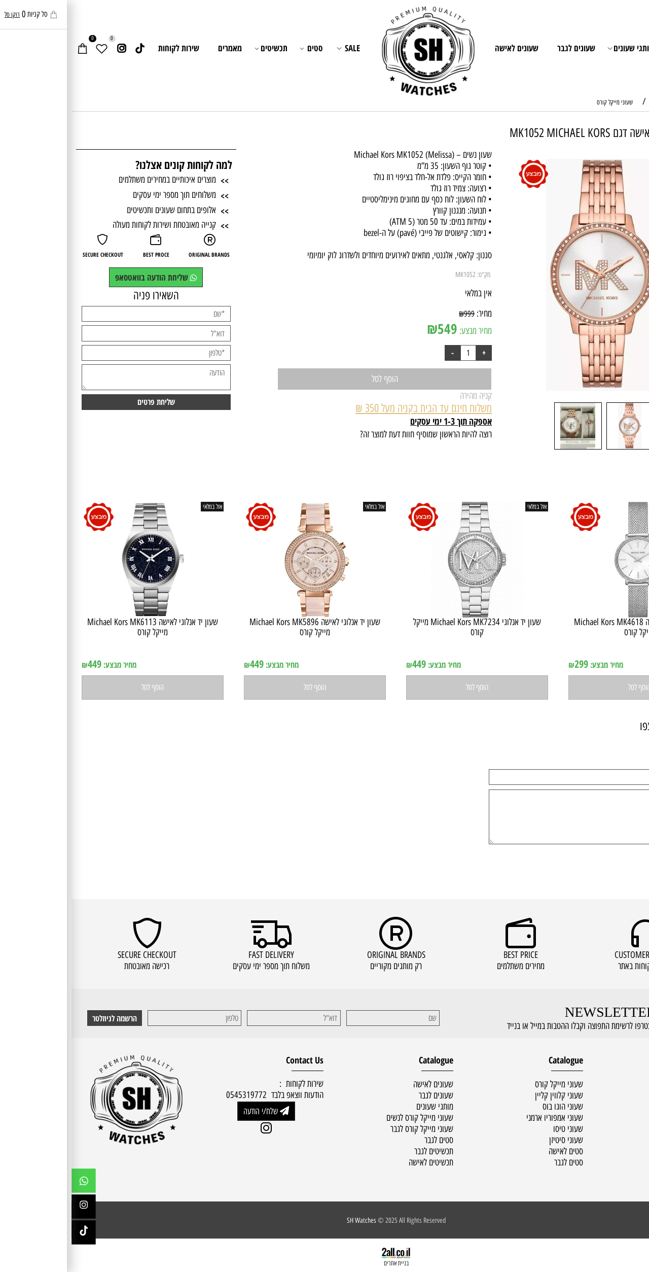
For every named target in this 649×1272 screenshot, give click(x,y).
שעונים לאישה (445, 48)
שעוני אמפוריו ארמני (483, 1117)
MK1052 (394, 274)
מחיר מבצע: (403, 330)
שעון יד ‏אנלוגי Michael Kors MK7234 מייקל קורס (406, 626)
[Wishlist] (30, 48)
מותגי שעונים (559, 48)
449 (347, 664)
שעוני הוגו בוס (491, 1106)
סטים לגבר (497, 1162)
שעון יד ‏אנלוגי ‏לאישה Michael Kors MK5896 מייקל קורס (243, 626)
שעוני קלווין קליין (487, 1095)
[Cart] (11, 48)
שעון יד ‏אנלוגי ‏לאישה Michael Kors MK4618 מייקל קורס (567, 626)
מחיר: (411, 313)
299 (510, 664)
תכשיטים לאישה (359, 1162)
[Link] (68, 48)
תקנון (634, 1106)
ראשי (610, 48)
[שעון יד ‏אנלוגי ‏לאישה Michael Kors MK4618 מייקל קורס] (568, 614)
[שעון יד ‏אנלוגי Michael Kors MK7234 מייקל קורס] (405, 614)
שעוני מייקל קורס (487, 1084)
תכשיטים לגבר (362, 1151)
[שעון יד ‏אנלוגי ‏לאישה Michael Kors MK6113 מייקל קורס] (81, 614)
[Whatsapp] (12, 1183)
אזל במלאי (623, 163)
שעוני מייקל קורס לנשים (348, 1117)
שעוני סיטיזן (495, 1140)
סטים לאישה (494, 1151)
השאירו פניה (84, 295)
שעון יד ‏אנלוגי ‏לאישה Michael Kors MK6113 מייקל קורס (81, 626)
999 (397, 313)
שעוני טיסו (497, 1129)
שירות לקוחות (107, 48)
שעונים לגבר (505, 48)
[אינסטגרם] (50, 48)
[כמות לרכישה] (397, 353)
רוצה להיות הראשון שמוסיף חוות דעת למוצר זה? (354, 434)
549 (376, 328)
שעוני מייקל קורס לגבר (350, 1129)
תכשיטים (199, 48)
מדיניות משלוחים (618, 1095)
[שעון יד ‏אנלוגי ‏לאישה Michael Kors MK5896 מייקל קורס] (243, 614)
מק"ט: (412, 274)
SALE (277, 48)
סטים (240, 48)
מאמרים (158, 48)
